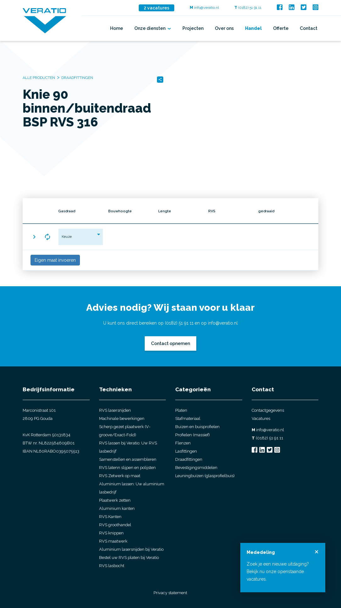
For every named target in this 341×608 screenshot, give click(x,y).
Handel (253, 28)
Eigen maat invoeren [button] (55, 260)
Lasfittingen (186, 451)
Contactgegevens (268, 410)
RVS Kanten (110, 516)
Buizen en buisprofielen (197, 426)
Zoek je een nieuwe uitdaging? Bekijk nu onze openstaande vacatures (278, 571)
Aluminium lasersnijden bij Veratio (131, 549)
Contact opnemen (170, 343)
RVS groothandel (115, 524)
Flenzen (183, 443)
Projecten (193, 28)
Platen (181, 410)
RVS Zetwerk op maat (119, 475)
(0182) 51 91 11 (247, 7)
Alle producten (39, 77)
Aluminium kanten (117, 508)
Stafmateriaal (187, 418)
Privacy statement (170, 592)
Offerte (280, 28)
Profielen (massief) (192, 434)
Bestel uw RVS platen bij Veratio (129, 557)
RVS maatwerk (113, 541)
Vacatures (261, 418)
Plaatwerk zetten (115, 500)
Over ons (224, 28)
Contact (308, 28)
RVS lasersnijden (115, 410)
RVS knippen (111, 533)
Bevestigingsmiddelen (196, 467)
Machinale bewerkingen (121, 418)
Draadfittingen (188, 459)
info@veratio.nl (204, 7)
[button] (34, 237)
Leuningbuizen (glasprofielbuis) (205, 475)
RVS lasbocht (111, 565)
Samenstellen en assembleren (127, 459)
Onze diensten (152, 28)
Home (116, 28)
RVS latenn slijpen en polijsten (127, 467)
